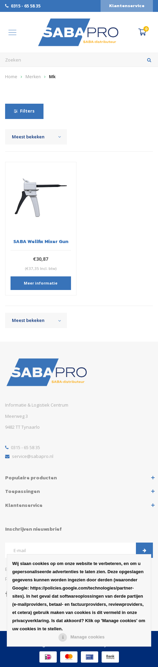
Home (11, 77)
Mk (52, 77)
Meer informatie (40, 283)
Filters (24, 111)
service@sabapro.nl (29, 456)
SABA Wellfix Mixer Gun (40, 241)
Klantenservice (126, 5)
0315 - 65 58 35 (22, 6)
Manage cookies (87, 636)
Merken (33, 77)
